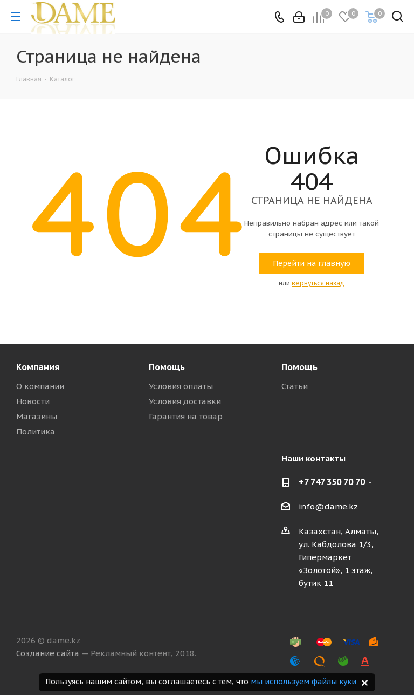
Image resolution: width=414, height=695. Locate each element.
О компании (40, 386)
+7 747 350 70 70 (332, 481)
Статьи (294, 386)
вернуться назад (318, 283)
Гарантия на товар (186, 416)
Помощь (167, 367)
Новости (33, 401)
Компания (37, 367)
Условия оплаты (181, 386)
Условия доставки (185, 401)
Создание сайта (47, 653)
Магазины (36, 416)
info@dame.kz (328, 506)
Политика (35, 431)
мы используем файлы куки (303, 681)
